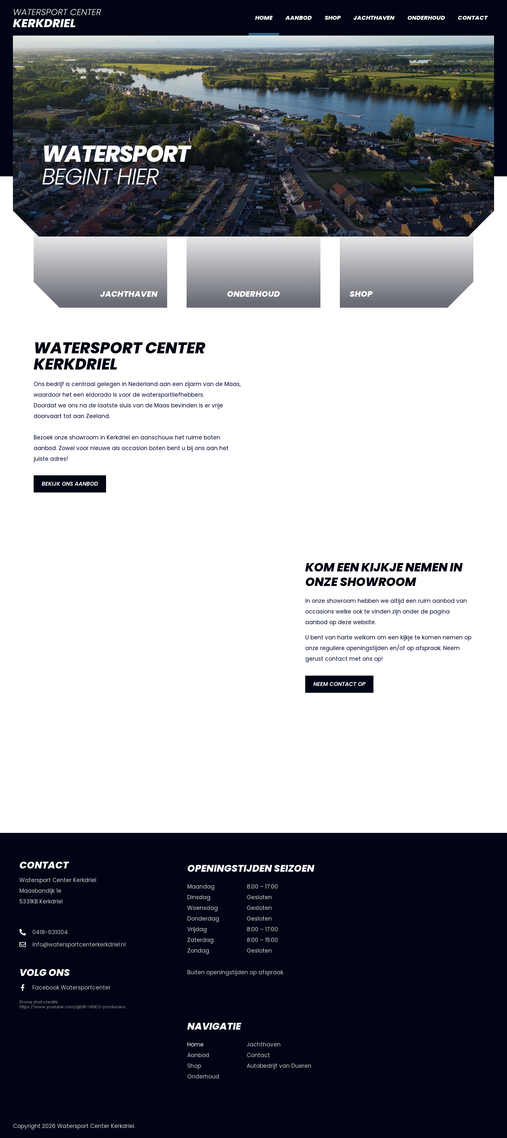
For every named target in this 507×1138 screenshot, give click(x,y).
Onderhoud (426, 18)
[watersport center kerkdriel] (431, 946)
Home (264, 18)
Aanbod (299, 18)
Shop (332, 18)
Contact (473, 18)
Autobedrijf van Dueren (279, 1066)
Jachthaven (373, 18)
